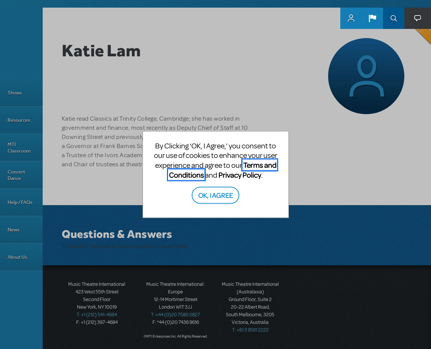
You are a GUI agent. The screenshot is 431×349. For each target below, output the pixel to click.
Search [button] (393, 18)
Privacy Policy (239, 174)
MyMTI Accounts (351, 18)
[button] (372, 18)
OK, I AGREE (215, 195)
